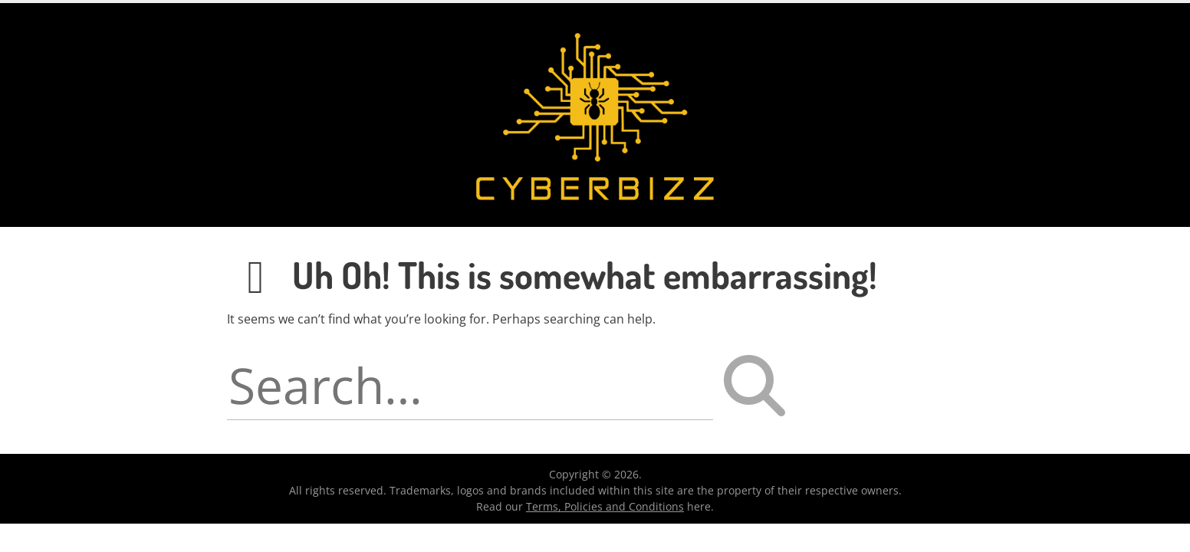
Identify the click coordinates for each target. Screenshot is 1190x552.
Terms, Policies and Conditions (605, 506)
